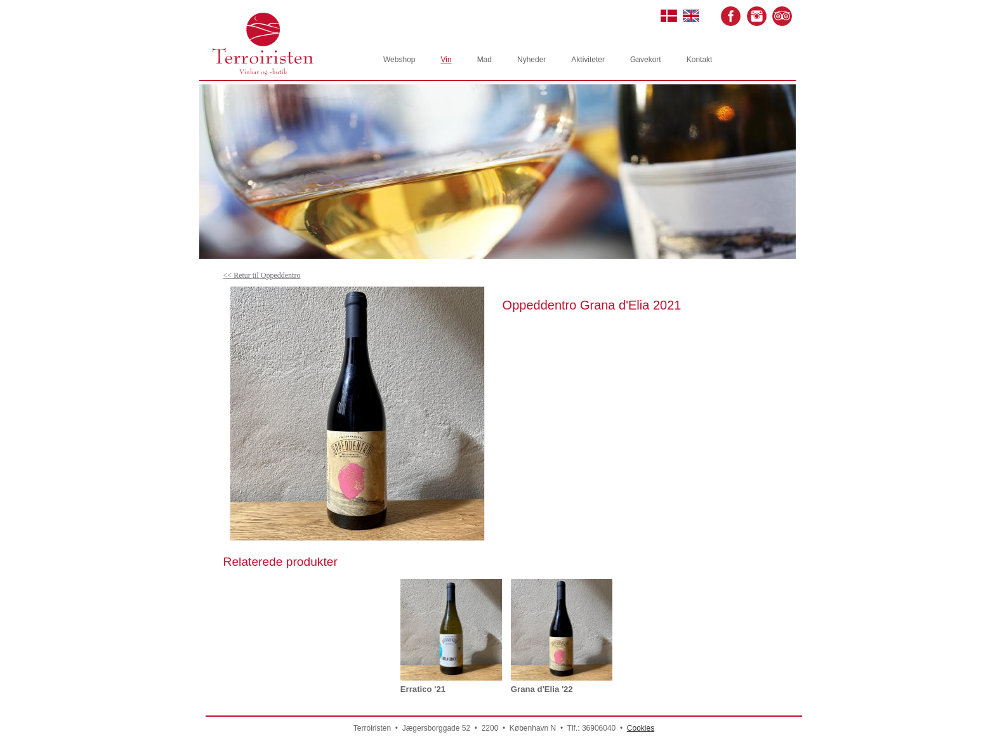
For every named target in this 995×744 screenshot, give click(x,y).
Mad (484, 59)
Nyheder (531, 59)
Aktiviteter (588, 59)
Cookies (640, 728)
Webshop (399, 59)
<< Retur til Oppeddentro (262, 275)
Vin (445, 59)
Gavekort (645, 59)
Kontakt (700, 59)
